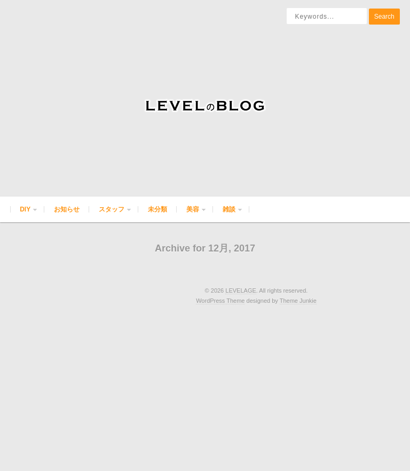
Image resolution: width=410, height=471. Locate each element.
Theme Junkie (298, 300)
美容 (192, 214)
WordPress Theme (220, 300)
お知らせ (67, 209)
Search (384, 16)
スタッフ (110, 214)
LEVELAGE (240, 290)
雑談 (228, 214)
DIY (24, 214)
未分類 (157, 209)
